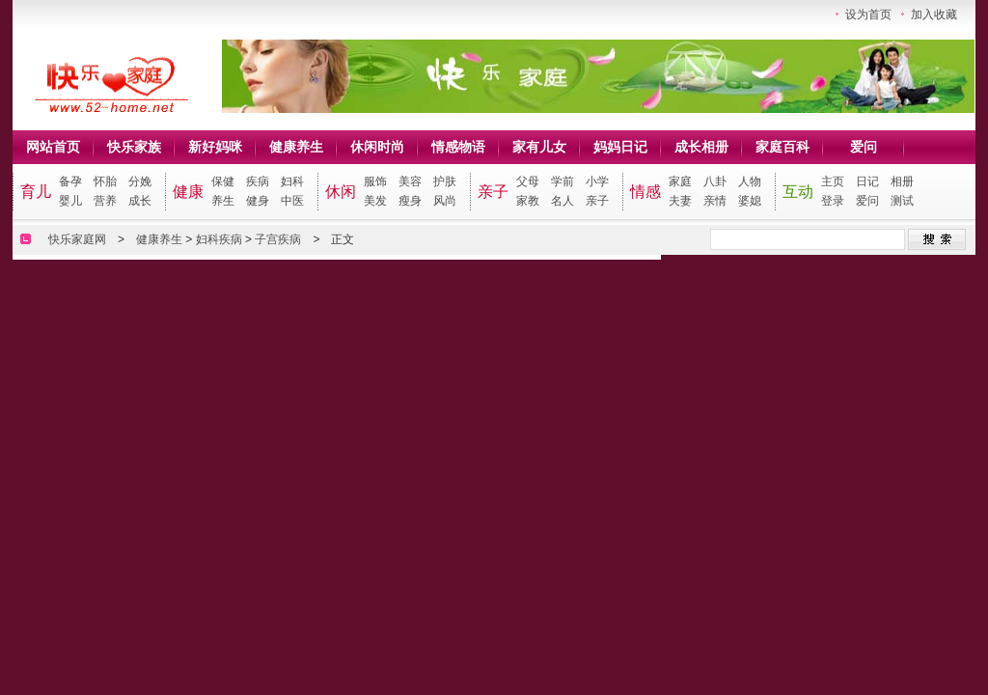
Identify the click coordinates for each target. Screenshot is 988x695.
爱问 (863, 146)
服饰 (375, 181)
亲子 (493, 191)
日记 (867, 181)
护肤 (444, 181)
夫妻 (680, 201)
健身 (257, 201)
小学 (597, 181)
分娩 (139, 181)
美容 (410, 181)
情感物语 (458, 146)
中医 (292, 201)
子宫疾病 (278, 239)
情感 (645, 191)
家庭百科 (782, 146)
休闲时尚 (377, 146)
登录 (832, 201)
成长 (139, 201)
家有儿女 (539, 146)
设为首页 (868, 14)
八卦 (715, 181)
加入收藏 (934, 14)
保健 (222, 181)
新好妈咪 (215, 146)
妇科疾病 (219, 239)
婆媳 (749, 201)
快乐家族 (134, 146)
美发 (375, 201)
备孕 (70, 181)
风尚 (444, 201)
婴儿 (70, 201)
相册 (902, 181)
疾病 (257, 181)
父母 (527, 181)
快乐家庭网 (77, 239)
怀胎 (105, 181)
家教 (527, 201)
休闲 (340, 191)
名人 (562, 201)
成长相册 (701, 146)
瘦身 (410, 201)
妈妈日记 (620, 146)
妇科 (292, 181)
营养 (105, 201)
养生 (222, 201)
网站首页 (53, 146)
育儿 (35, 191)
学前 (562, 181)
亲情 (715, 201)
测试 (902, 201)
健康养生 (296, 146)
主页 (832, 181)
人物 (749, 181)
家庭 (680, 181)
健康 (188, 191)
